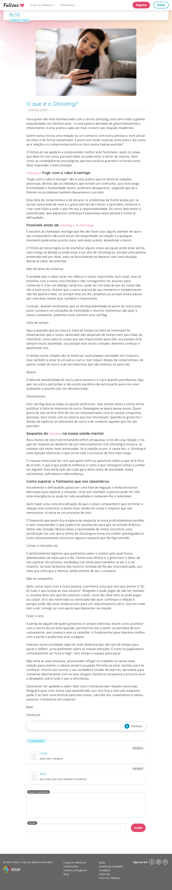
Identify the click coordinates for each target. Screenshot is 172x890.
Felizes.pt (15, 20)
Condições (104, 870)
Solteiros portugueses (75, 870)
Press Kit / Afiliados (109, 878)
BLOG (26, 20)
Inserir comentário (39, 792)
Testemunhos (67, 5)
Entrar (161, 5)
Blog (65, 874)
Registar (141, 5)
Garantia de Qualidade (111, 866)
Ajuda (102, 862)
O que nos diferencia (41, 5)
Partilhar (133, 726)
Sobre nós (104, 874)
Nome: (32, 823)
